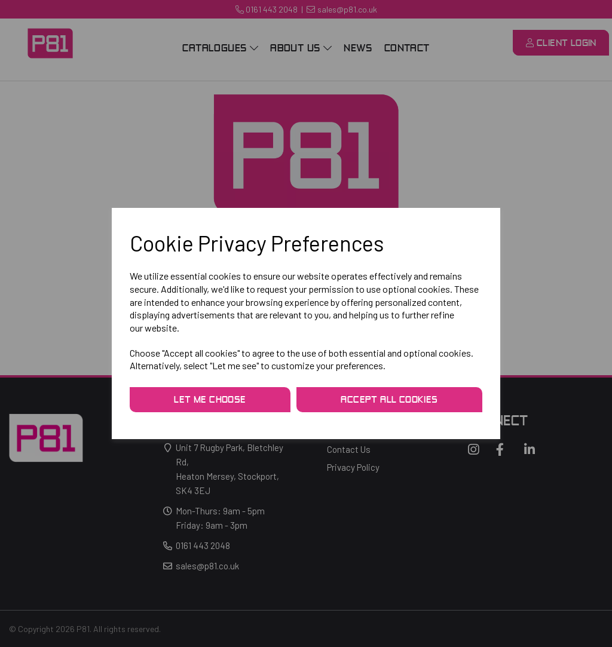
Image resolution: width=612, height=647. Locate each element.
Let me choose (210, 400)
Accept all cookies (389, 400)
